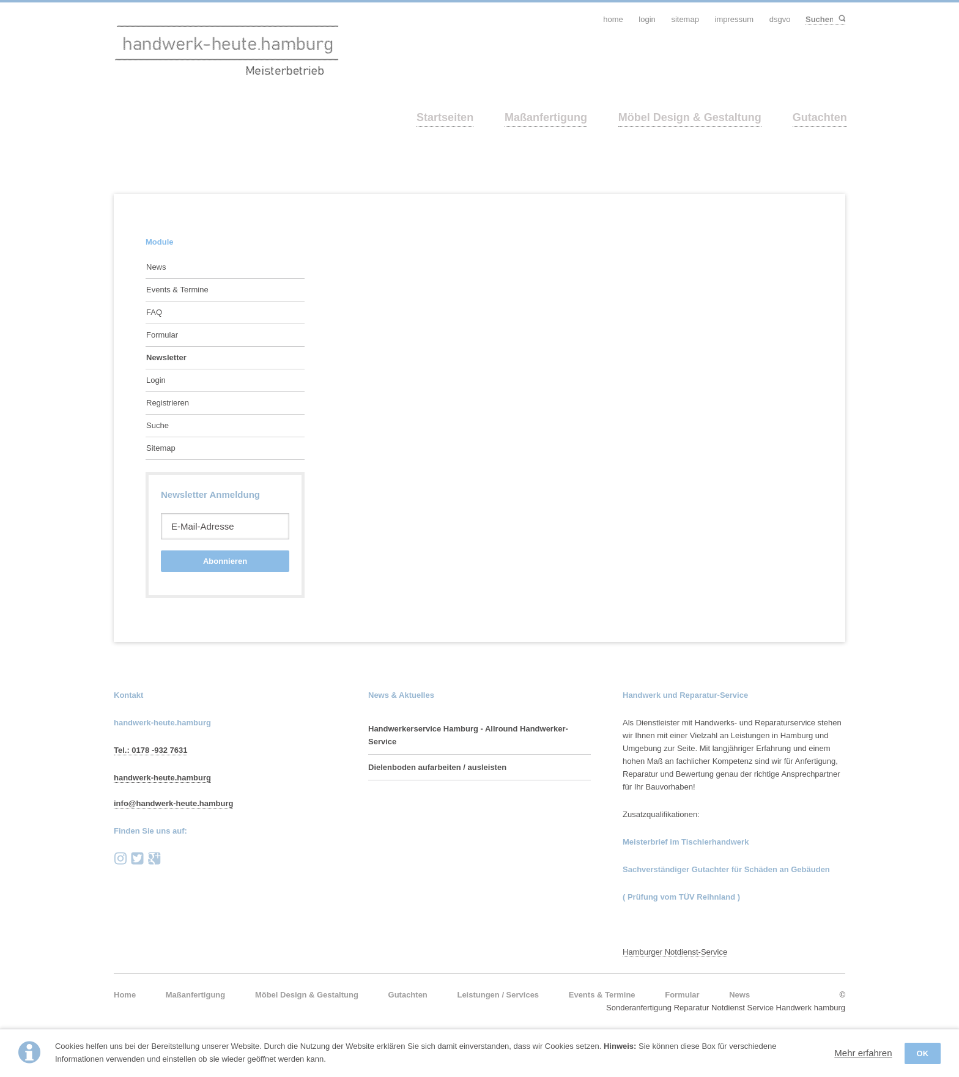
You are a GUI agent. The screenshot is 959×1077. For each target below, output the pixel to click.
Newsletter (166, 357)
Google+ (154, 858)
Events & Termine (177, 289)
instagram (120, 858)
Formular (162, 334)
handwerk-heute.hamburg (162, 777)
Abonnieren (225, 561)
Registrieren (167, 402)
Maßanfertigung (546, 117)
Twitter (137, 858)
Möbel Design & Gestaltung (689, 117)
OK (923, 1053)
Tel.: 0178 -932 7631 (150, 750)
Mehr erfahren (863, 1053)
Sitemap (161, 448)
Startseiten (445, 117)
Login (156, 380)
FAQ (154, 312)
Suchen (841, 19)
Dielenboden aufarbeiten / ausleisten (437, 767)
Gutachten (820, 117)
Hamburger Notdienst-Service (675, 952)
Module (160, 241)
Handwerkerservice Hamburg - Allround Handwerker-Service (468, 735)
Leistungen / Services (498, 994)
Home (125, 994)
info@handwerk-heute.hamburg (173, 803)
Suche (157, 425)
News (156, 267)
